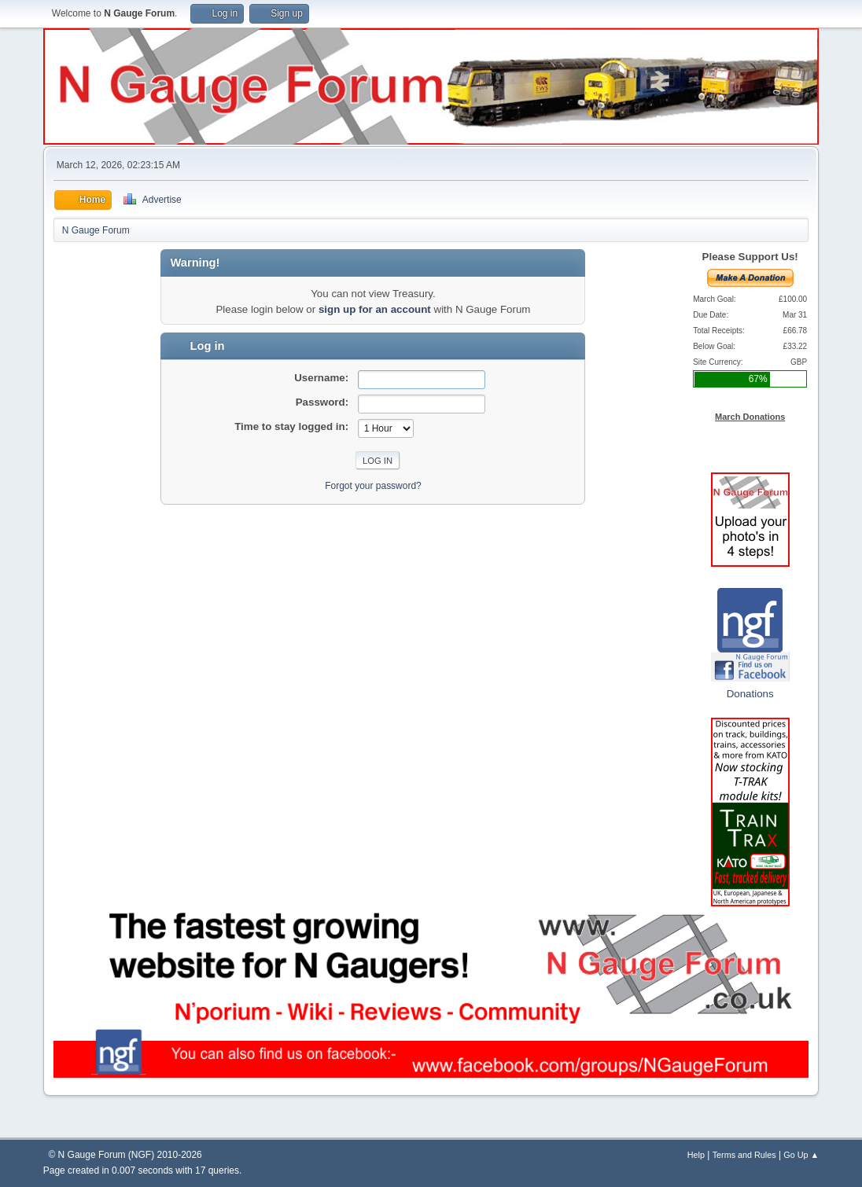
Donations (750, 694)
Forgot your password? (373, 485)
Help (696, 1154)
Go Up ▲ (801, 1154)
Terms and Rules (744, 1154)
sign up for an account (375, 309)
